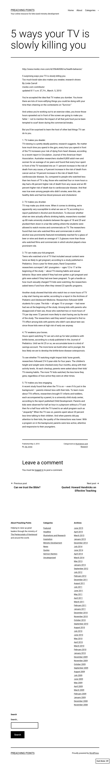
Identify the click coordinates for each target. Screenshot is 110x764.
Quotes (46, 550)
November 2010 (81, 616)
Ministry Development (52, 543)
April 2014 (78, 554)
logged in (39, 470)
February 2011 (80, 605)
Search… (14, 719)
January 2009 (80, 697)
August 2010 (79, 627)
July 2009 (78, 675)
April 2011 (78, 598)
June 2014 (78, 550)
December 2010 (81, 613)
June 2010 (78, 635)
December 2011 (81, 580)
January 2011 (80, 609)
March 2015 (79, 535)
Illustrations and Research (54, 535)
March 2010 (79, 646)
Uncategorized (49, 557)
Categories (90, 10)
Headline (47, 532)
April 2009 (78, 686)
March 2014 (79, 557)
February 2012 (80, 576)
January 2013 (80, 565)
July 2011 (78, 587)
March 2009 (79, 690)
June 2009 (78, 679)
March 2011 (79, 602)
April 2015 (78, 532)
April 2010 (78, 642)
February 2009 (80, 694)
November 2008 (81, 705)
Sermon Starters (50, 554)
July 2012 (78, 572)
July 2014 (78, 546)
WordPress (94, 753)
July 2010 (78, 631)
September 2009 (81, 668)
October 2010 (80, 620)
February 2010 (80, 649)
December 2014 (81, 543)
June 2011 (78, 591)
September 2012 (81, 568)
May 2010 (78, 638)
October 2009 (80, 664)
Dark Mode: (102, 761)
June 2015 (78, 528)
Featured (47, 528)
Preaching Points (22, 10)
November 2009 (81, 660)
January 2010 (80, 653)
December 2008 (81, 701)
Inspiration (47, 539)
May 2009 (78, 683)
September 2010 (81, 624)
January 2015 (80, 539)
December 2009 (81, 657)
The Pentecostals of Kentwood (24, 534)
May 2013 (78, 561)
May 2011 (78, 594)
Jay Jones (28, 447)
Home (71, 10)
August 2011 (79, 583)
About (79, 10)
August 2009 (79, 671)
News (45, 546)
